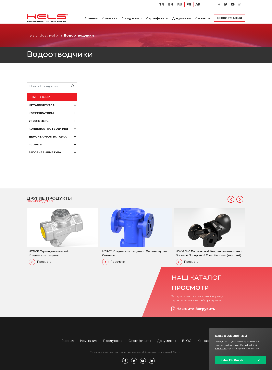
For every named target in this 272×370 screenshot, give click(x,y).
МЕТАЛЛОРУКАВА (52, 105)
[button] (231, 199)
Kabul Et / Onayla (232, 360)
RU (179, 4)
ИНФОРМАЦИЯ (229, 18)
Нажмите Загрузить (193, 309)
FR (189, 4)
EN (170, 4)
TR (161, 4)
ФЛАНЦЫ (52, 144)
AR (197, 4)
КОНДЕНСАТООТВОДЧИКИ (52, 128)
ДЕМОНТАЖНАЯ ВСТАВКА (52, 136)
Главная (91, 18)
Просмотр (40, 262)
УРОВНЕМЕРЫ (52, 120)
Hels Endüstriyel (41, 35)
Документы (181, 18)
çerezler (221, 348)
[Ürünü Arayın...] (48, 86)
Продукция (130, 18)
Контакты (202, 18)
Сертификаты (157, 18)
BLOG (187, 341)
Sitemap (177, 352)
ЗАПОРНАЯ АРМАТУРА (52, 152)
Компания (109, 18)
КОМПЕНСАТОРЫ (52, 113)
